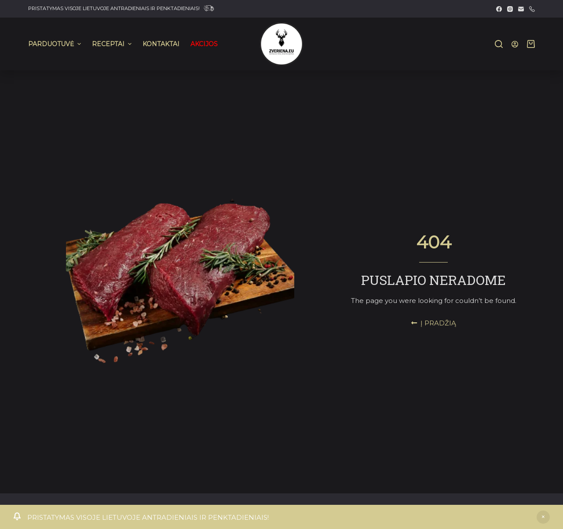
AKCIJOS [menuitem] (204, 44)
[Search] (499, 44)
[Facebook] (499, 9)
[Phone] (532, 9)
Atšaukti (543, 517)
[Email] (521, 9)
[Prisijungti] (515, 44)
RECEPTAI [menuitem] (113, 44)
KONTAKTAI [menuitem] (161, 44)
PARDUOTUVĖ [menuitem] (55, 44)
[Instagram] (510, 9)
